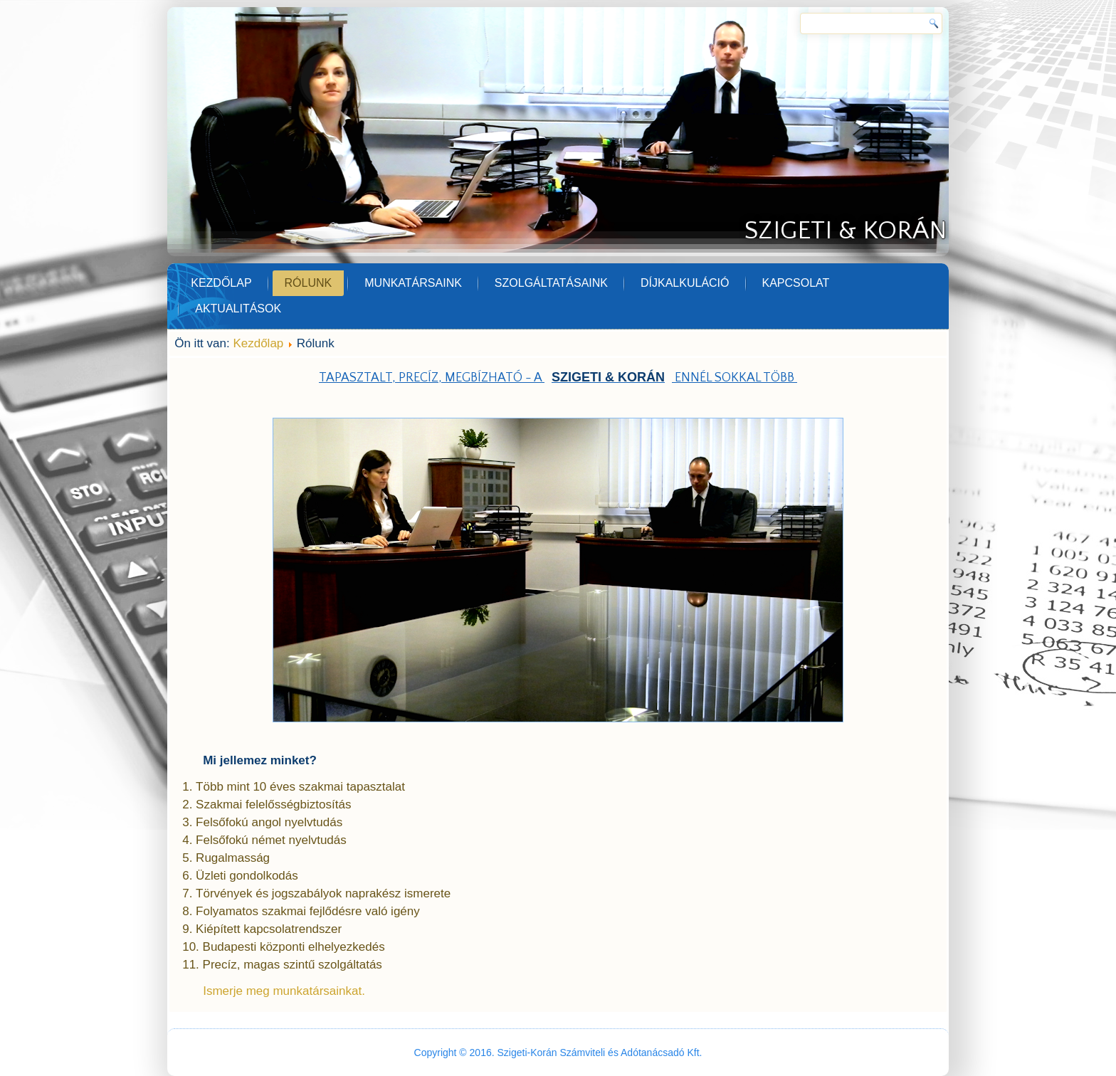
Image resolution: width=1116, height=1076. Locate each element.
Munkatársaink (413, 283)
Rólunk (308, 283)
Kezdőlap (221, 283)
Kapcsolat (796, 283)
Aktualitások (238, 308)
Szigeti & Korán (845, 230)
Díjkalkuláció (685, 283)
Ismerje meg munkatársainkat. (284, 991)
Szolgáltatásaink (551, 283)
